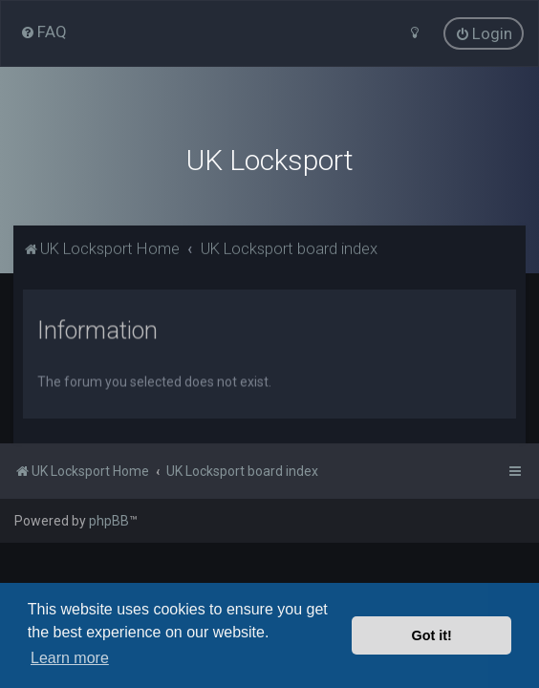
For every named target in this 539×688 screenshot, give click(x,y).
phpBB (109, 520)
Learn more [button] (70, 658)
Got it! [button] (432, 635)
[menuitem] (43, 31)
